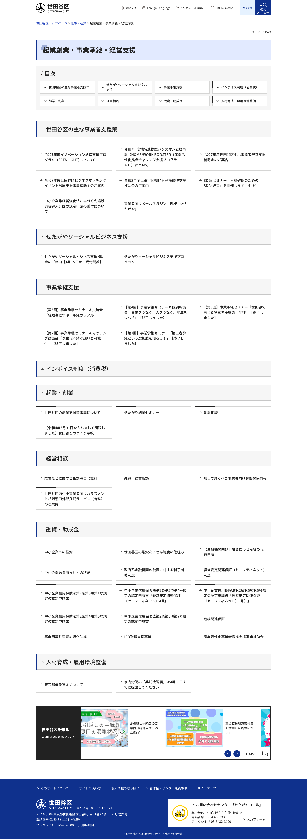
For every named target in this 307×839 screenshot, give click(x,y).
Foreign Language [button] (158, 8)
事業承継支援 (62, 286)
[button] (128, 8)
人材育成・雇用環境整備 (76, 661)
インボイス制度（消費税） (79, 368)
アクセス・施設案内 (192, 8)
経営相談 (57, 457)
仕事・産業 (78, 22)
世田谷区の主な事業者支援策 (81, 128)
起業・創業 (59, 392)
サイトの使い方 (90, 787)
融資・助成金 (62, 528)
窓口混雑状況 (224, 8)
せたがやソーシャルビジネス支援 (87, 236)
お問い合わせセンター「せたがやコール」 (229, 804)
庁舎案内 (121, 813)
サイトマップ (206, 787)
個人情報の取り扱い (125, 787)
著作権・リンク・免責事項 (168, 787)
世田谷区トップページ (51, 22)
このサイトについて (55, 787)
